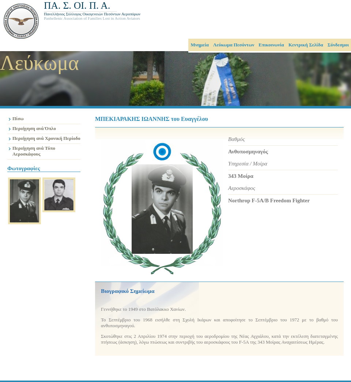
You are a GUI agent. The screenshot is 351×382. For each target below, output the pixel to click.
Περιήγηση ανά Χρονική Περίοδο (46, 138)
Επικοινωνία (271, 44)
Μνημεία (199, 44)
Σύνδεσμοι (338, 44)
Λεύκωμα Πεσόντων (233, 44)
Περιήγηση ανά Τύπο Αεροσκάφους (33, 151)
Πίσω (18, 118)
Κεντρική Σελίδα (305, 44)
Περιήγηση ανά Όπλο (34, 128)
